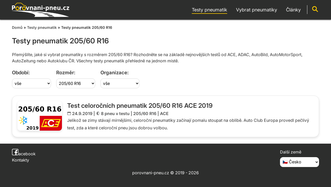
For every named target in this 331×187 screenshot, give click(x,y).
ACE (164, 113)
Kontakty (20, 160)
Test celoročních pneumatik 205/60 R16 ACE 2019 (140, 105)
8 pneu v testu (115, 113)
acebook (24, 153)
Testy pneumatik (42, 27)
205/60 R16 (144, 113)
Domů (17, 27)
